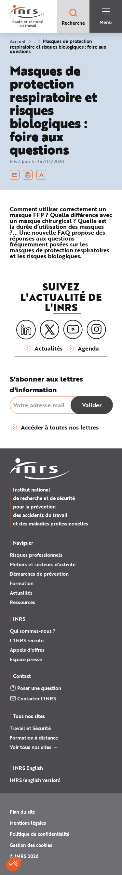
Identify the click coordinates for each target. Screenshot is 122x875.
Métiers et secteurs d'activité (42, 564)
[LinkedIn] (26, 330)
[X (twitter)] (49, 330)
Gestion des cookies (31, 845)
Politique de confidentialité (39, 834)
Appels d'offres (27, 649)
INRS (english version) (35, 780)
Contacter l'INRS (33, 698)
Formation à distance (34, 737)
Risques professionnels (36, 554)
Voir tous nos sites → (34, 747)
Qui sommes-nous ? (32, 630)
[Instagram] (96, 330)
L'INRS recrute (27, 640)
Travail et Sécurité (30, 728)
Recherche (73, 16)
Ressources (22, 602)
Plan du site (22, 811)
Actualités (21, 592)
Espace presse (26, 659)
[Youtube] (73, 330)
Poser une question (35, 688)
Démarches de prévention (39, 573)
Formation (22, 583)
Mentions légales (28, 823)
